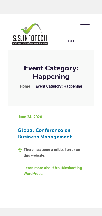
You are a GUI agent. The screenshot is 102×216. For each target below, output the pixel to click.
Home (25, 86)
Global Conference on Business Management (45, 133)
